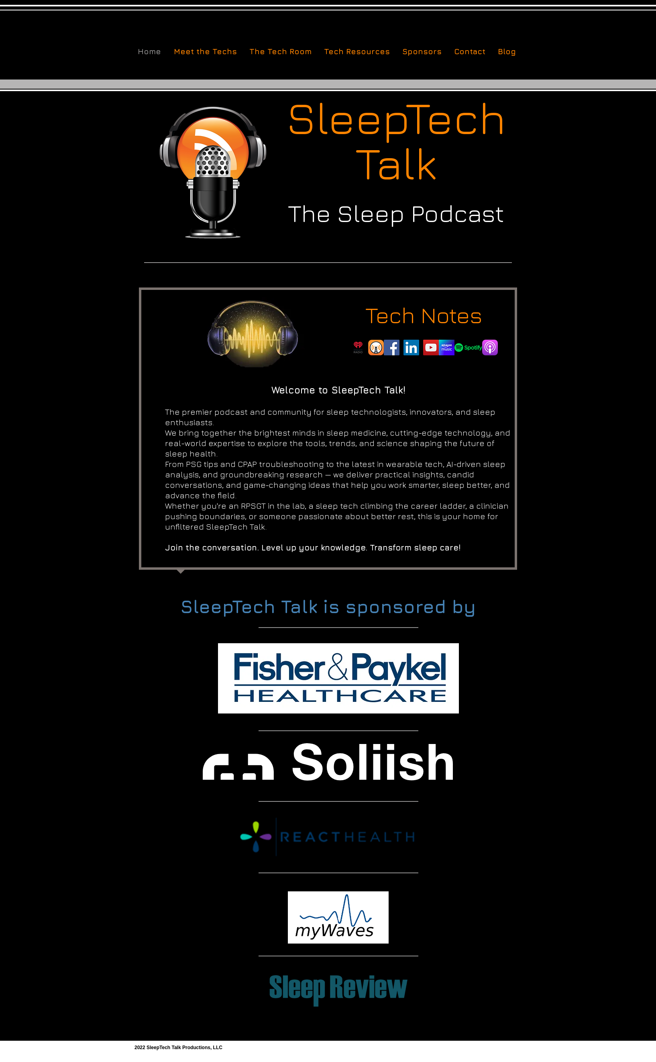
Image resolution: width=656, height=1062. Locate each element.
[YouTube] (431, 347)
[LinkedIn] (411, 347)
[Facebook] (391, 347)
